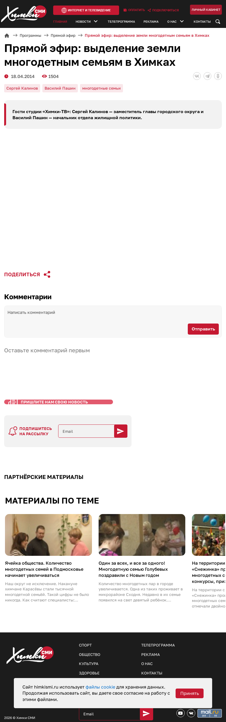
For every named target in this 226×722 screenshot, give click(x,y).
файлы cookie (101, 687)
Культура (89, 648)
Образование (93, 667)
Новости (83, 22)
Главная (60, 22)
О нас (172, 22)
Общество (90, 639)
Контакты (202, 22)
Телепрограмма (121, 22)
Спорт (86, 629)
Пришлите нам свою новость (44, 415)
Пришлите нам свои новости (174, 668)
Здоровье (89, 658)
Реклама (150, 22)
